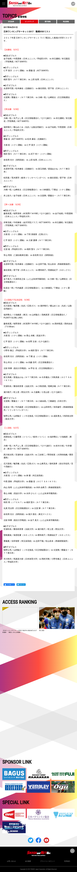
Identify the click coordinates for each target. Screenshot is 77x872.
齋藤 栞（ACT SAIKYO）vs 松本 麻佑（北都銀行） (26, 139)
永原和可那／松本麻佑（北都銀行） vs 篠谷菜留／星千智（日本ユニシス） (37, 88)
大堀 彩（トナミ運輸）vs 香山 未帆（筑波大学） (25, 335)
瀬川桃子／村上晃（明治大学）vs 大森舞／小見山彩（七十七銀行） (33, 392)
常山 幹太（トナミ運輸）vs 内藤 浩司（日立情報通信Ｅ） (29, 362)
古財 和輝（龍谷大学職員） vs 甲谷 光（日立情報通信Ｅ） (29, 368)
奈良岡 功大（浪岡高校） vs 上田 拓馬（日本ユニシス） (28, 160)
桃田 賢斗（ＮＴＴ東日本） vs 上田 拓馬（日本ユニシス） (29, 79)
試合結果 (11, 21)
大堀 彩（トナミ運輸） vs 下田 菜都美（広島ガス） (26, 234)
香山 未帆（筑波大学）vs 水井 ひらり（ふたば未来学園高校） (31, 493)
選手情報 (48, 21)
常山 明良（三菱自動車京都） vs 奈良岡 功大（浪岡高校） (29, 255)
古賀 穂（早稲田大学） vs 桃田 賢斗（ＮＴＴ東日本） (27, 249)
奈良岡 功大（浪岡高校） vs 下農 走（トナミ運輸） (26, 356)
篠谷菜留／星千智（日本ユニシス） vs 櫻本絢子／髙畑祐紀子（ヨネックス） (38, 270)
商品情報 (66, 21)
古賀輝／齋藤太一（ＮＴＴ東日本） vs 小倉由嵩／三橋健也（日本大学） (36, 401)
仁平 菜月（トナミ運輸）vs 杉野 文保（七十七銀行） (27, 341)
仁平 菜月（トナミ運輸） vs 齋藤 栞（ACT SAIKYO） (27, 70)
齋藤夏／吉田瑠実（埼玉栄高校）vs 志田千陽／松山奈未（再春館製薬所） (36, 541)
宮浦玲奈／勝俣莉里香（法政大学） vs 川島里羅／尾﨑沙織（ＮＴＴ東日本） (38, 386)
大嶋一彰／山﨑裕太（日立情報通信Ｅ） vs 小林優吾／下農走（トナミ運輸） (38, 189)
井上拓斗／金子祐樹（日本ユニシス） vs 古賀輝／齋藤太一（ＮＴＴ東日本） (38, 195)
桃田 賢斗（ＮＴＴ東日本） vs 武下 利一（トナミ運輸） (28, 154)
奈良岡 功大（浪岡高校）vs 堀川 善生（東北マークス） (28, 514)
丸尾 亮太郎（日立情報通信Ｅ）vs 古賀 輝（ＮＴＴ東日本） (30, 508)
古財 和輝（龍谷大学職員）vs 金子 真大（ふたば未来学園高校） (32, 520)
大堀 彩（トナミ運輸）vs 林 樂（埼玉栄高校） (24, 475)
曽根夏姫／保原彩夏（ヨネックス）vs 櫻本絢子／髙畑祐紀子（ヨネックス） (37, 535)
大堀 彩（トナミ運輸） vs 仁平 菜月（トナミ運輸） (26, 145)
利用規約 (67, 861)
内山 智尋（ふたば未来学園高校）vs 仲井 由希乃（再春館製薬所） (33, 487)
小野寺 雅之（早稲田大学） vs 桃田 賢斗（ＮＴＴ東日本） (29, 350)
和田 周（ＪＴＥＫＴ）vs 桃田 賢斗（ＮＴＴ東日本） (27, 502)
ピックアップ (29, 21)
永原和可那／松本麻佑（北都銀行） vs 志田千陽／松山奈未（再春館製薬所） (38, 264)
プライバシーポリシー (47, 861)
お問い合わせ (11, 861)
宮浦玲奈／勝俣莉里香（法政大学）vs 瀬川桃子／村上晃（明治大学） (34, 529)
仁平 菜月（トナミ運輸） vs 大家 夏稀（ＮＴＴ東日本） (28, 240)
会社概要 (28, 861)
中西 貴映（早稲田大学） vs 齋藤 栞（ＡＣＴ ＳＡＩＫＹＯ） (30, 481)
